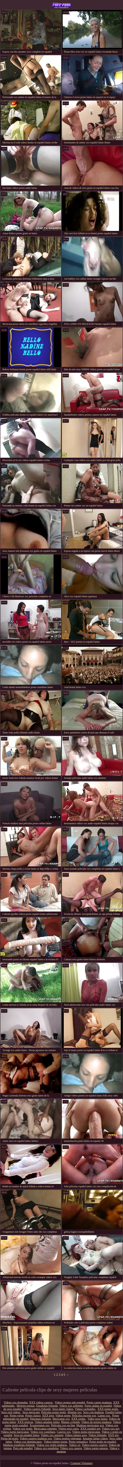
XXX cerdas (78, 1418)
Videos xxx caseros (71, 1448)
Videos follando (97, 1435)
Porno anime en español (98, 1405)
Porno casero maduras (99, 1402)
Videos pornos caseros (94, 1445)
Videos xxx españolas (46, 1448)
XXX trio (113, 1435)
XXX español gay (90, 1428)
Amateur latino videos (95, 1438)
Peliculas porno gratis (53, 1412)
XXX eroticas (25, 1422)
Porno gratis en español (103, 1441)
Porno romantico (78, 1441)
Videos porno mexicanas (15, 1431)
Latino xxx (104, 1415)
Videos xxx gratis (22, 1428)
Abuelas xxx (74, 1412)
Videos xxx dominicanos (27, 1441)
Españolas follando (47, 1405)
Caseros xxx (64, 1431)
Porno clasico (33, 1415)
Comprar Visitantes (81, 1463)
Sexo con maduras (93, 1412)
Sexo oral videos (11, 1412)
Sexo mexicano (31, 1412)
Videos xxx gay (110, 1428)
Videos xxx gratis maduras (51, 1445)
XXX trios (48, 1415)
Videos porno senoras (95, 1448)
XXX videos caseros (41, 1402)
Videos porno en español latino (61, 5)
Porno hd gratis (9, 1438)
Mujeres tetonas (25, 1405)
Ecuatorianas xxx (40, 1425)
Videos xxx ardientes (71, 1405)
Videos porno (63, 1415)
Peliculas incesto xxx (84, 1415)
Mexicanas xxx (61, 1418)
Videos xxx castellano (42, 1431)
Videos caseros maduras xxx (36, 1438)
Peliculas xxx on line (63, 1425)
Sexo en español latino (26, 1435)
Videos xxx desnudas (16, 1402)
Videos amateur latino (47, 1422)
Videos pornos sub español (70, 1402)
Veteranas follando (40, 1418)
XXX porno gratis (108, 1409)
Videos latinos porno (55, 1441)
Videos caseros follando (37, 1409)
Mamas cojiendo (70, 1422)
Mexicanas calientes (45, 1428)
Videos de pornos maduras (96, 1422)
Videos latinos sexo (76, 1435)
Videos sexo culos (68, 1428)
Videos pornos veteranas (67, 1438)
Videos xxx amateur (52, 1435)
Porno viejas (17, 1415)
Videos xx (74, 1445)
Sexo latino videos (62, 1409)
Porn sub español (23, 1448)
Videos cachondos (85, 1409)
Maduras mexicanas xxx (90, 1425)
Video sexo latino (98, 1418)
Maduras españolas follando (19, 1445)
